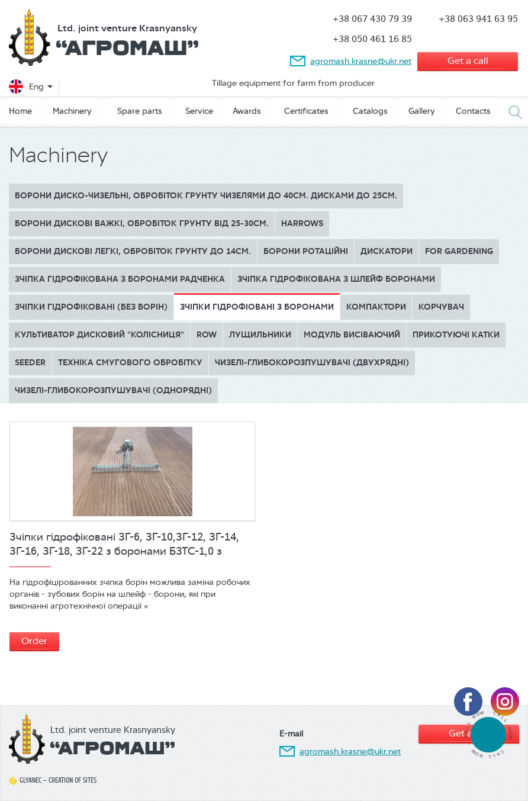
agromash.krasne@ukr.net (360, 61)
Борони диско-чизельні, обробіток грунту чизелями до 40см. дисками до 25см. (206, 195)
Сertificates (306, 110)
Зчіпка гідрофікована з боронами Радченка (120, 279)
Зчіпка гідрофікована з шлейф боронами (336, 279)
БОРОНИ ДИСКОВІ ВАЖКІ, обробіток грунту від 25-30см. (142, 223)
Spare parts (139, 110)
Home (20, 110)
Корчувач (441, 307)
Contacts (473, 110)
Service (199, 110)
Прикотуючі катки (456, 334)
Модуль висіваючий (352, 334)
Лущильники (260, 334)
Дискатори (386, 251)
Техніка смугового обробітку (130, 362)
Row (207, 334)
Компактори (376, 307)
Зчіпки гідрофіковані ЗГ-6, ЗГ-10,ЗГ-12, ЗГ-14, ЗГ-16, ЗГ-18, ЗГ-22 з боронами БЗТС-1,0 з (124, 544)
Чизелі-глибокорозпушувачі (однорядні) (113, 390)
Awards (247, 110)
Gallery (421, 110)
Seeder (30, 362)
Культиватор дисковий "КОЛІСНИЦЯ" (99, 334)
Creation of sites (72, 780)
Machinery (72, 110)
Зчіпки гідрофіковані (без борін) (91, 307)
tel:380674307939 (488, 734)
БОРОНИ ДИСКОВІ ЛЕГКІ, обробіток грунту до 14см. (133, 251)
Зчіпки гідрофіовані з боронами (257, 307)
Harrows (302, 223)
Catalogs (370, 110)
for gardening (459, 251)
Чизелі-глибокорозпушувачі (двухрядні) (312, 362)
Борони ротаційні (305, 251)
